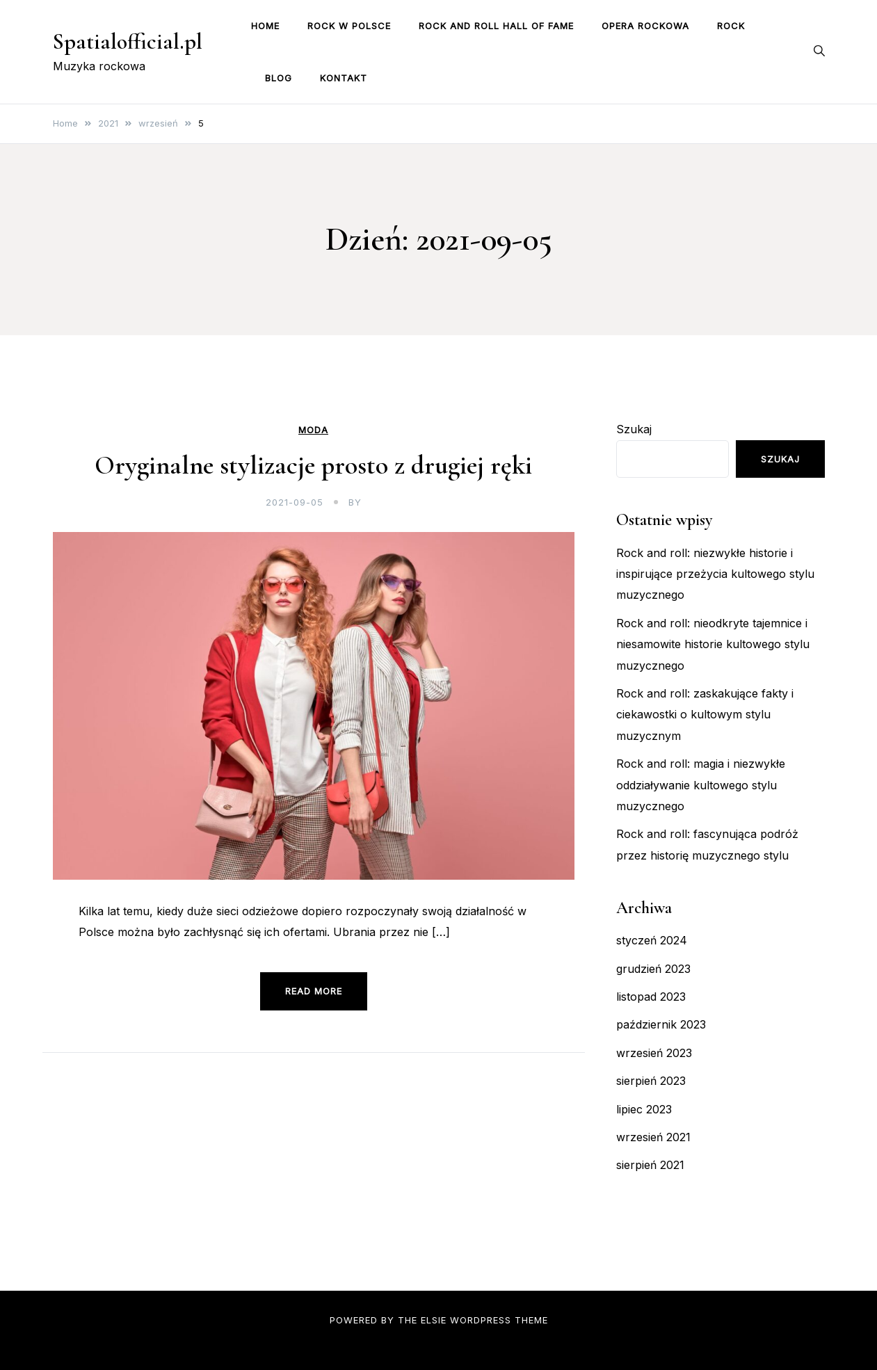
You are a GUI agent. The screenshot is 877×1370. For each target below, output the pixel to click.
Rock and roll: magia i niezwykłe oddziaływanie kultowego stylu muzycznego (700, 785)
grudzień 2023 (653, 969)
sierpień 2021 (650, 1165)
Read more (313, 991)
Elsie (433, 1319)
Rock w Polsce (349, 25)
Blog (278, 77)
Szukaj (634, 429)
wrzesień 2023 (654, 1053)
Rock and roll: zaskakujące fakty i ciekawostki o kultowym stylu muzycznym (705, 714)
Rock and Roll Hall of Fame (496, 25)
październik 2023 (661, 1024)
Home (265, 25)
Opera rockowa (645, 25)
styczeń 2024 (651, 940)
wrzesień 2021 (653, 1137)
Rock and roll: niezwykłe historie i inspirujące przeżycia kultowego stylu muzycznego (715, 574)
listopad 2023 (651, 997)
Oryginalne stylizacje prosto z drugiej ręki (313, 465)
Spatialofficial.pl (127, 41)
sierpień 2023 (651, 1081)
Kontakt (343, 77)
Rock (731, 25)
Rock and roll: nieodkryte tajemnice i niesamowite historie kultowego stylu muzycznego (713, 644)
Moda (313, 430)
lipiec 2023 (644, 1109)
